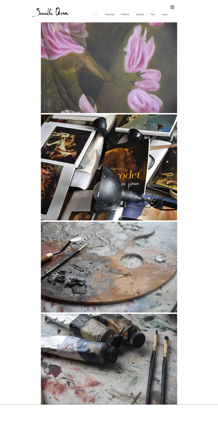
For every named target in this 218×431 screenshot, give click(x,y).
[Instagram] (172, 7)
